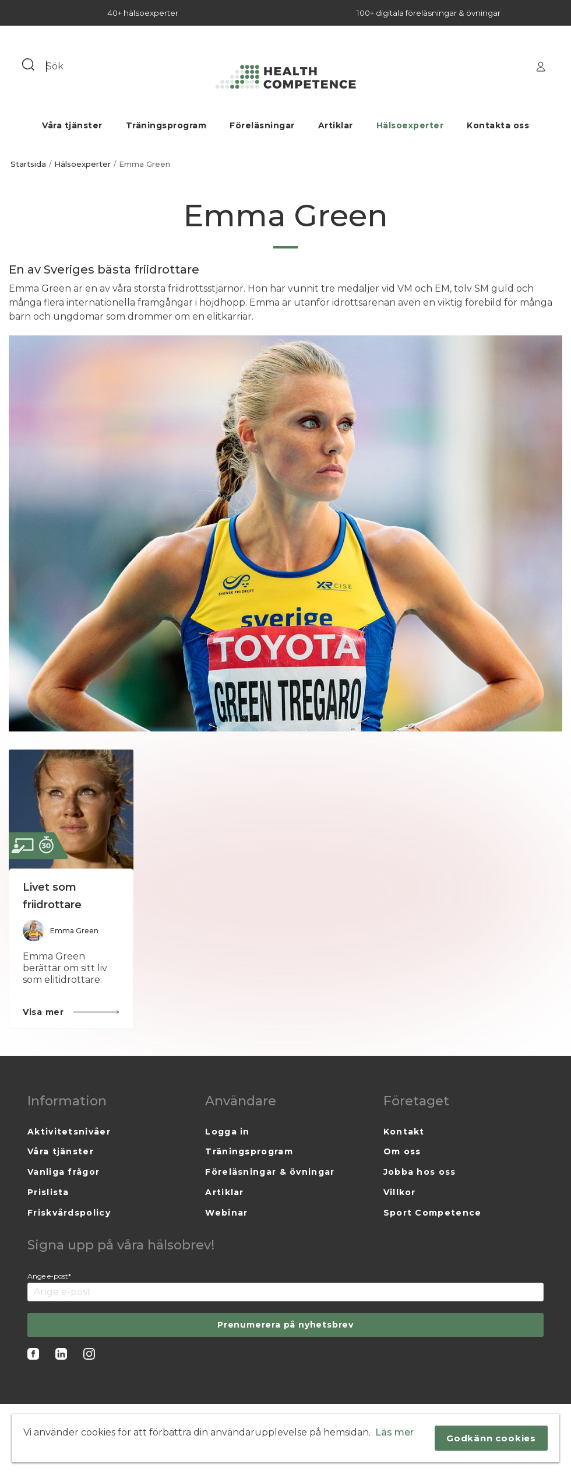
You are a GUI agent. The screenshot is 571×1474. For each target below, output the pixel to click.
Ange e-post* (49, 1276)
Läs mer (394, 1432)
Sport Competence (432, 1212)
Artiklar (335, 125)
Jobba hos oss (419, 1172)
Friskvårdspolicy (69, 1212)
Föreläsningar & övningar (269, 1172)
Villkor (399, 1192)
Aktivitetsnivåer (69, 1131)
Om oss (402, 1151)
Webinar (226, 1212)
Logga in (227, 1131)
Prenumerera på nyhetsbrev (285, 1324)
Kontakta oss (498, 125)
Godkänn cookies (491, 1438)
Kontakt (404, 1131)
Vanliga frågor (63, 1172)
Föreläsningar (262, 125)
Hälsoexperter (410, 125)
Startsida (28, 164)
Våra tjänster (72, 125)
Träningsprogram (166, 125)
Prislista (48, 1192)
